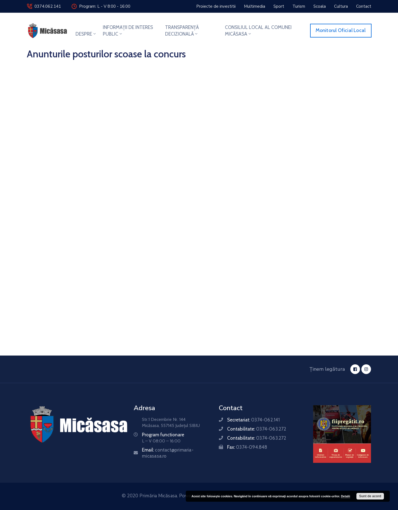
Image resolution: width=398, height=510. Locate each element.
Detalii (345, 496)
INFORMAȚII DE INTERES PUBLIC (128, 31)
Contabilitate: (256, 429)
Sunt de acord (370, 496)
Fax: (247, 447)
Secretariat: (253, 420)
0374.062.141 (47, 6)
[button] (216, 6)
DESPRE (86, 34)
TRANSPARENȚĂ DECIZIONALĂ (182, 31)
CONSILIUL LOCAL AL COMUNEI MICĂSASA (258, 31)
